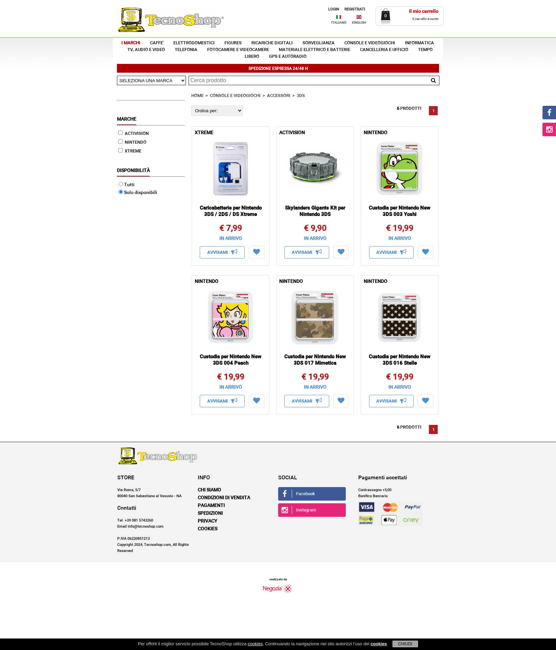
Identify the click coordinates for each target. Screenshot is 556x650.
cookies (255, 643)
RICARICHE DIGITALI (272, 43)
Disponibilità (133, 170)
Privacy (207, 521)
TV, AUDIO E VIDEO (146, 50)
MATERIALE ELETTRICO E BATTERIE (314, 50)
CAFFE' (157, 43)
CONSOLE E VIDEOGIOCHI (369, 43)
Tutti (127, 185)
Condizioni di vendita (224, 498)
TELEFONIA (186, 50)
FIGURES (233, 43)
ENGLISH (359, 22)
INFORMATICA (419, 43)
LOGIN (333, 9)
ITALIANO (338, 22)
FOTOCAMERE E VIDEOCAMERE (238, 50)
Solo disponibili (138, 192)
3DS (301, 96)
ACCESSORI (278, 96)
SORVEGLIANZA (319, 43)
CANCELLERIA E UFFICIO (384, 50)
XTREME (129, 151)
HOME (197, 96)
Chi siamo (209, 490)
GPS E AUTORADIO (288, 56)
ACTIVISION (133, 133)
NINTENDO (132, 142)
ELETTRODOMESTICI (194, 43)
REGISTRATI (354, 9)
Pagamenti (211, 505)
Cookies (207, 529)
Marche (126, 119)
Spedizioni (210, 513)
